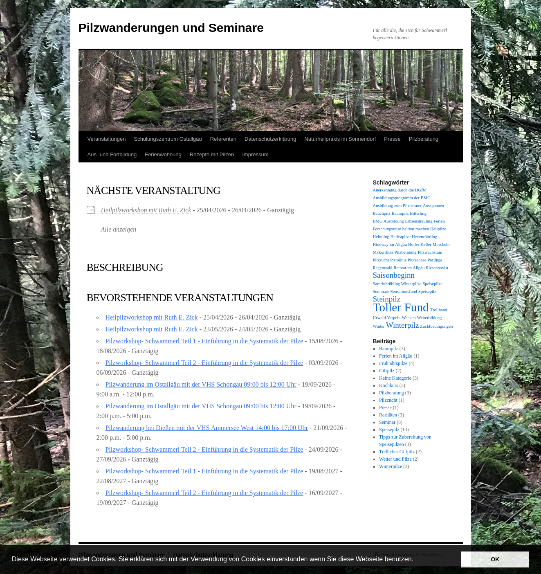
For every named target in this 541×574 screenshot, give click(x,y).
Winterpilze (390, 466)
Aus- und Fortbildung (112, 154)
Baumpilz (388, 348)
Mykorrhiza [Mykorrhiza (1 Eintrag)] (383, 252)
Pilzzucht (388, 400)
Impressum (255, 154)
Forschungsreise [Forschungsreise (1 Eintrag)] (387, 229)
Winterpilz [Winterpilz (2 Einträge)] (402, 325)
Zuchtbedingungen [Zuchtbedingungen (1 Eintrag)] (436, 326)
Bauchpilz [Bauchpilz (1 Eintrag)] (382, 213)
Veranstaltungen (107, 139)
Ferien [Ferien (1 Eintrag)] (438, 221)
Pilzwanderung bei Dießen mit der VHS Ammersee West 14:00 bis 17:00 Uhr (207, 427)
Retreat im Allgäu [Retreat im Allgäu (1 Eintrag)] (408, 268)
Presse (392, 139)
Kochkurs (388, 385)
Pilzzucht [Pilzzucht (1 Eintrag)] (381, 260)
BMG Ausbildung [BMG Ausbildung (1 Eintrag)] (388, 221)
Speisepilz (389, 429)
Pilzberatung (423, 139)
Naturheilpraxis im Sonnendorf (340, 139)
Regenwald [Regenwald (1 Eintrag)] (383, 268)
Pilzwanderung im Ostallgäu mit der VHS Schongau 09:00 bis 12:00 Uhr (201, 384)
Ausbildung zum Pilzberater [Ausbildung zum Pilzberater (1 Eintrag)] (397, 205)
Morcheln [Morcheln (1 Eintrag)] (441, 244)
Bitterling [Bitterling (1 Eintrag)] (418, 213)
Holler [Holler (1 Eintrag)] (413, 244)
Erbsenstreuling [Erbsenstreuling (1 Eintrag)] (419, 221)
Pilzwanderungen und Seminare (171, 27)
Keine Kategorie (395, 378)
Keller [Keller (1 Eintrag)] (425, 244)
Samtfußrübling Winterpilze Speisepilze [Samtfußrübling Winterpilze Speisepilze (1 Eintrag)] (407, 283)
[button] (416, 560)
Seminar (387, 422)
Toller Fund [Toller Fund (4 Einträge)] (401, 307)
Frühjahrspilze (393, 363)
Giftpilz (386, 371)
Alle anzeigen (119, 229)
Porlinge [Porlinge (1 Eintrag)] (434, 260)
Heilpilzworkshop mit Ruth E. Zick (146, 210)
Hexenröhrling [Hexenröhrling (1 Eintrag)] (424, 236)
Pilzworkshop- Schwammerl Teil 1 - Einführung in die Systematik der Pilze (204, 341)
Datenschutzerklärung (270, 139)
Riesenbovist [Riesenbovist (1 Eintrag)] (437, 268)
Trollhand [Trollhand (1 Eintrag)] (438, 310)
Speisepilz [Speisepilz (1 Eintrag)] (427, 291)
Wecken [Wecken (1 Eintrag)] (409, 317)
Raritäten (388, 415)
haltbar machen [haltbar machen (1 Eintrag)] (415, 229)
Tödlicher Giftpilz (397, 452)
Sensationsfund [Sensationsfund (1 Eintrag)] (404, 291)
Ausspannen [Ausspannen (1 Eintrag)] (433, 205)
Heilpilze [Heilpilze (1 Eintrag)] (438, 229)
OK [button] (495, 559)
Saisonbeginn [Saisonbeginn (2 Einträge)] (394, 275)
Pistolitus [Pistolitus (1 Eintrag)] (398, 260)
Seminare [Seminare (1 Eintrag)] (381, 291)
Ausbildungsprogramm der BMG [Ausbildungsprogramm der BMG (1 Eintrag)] (402, 198)
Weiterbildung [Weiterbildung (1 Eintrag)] (429, 317)
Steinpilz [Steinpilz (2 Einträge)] (387, 299)
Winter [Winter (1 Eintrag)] (379, 326)
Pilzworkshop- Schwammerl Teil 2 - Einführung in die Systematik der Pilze (204, 362)
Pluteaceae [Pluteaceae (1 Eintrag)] (417, 260)
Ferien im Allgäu (395, 356)
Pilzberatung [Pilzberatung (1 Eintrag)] (406, 252)
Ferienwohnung (163, 154)
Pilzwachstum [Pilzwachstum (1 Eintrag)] (430, 252)
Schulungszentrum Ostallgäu (168, 139)
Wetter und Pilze (395, 459)
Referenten (223, 139)
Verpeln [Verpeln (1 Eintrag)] (393, 317)
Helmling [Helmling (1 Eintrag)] (381, 236)
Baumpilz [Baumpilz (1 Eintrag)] (400, 213)
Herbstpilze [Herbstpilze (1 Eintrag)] (401, 236)
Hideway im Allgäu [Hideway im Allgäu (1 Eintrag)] (390, 244)
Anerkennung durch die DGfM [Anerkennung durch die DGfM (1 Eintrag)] (400, 190)
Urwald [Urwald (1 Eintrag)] (379, 317)
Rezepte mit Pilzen (212, 154)
